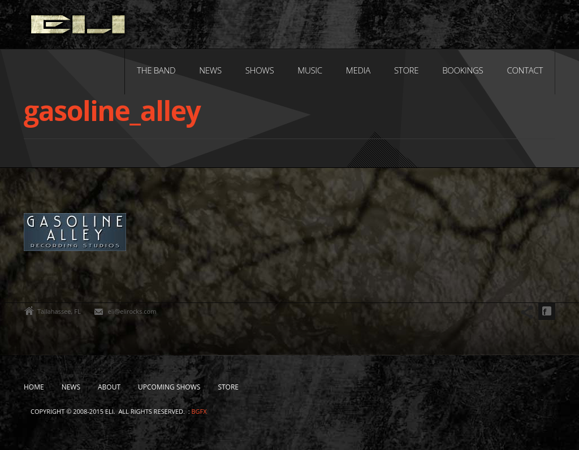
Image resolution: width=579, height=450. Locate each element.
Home (34, 387)
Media (358, 70)
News (210, 70)
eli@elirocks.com (132, 311)
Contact (525, 70)
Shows (259, 70)
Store (406, 70)
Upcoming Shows (169, 387)
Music (309, 70)
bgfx (198, 411)
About (109, 387)
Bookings (462, 70)
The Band (156, 70)
